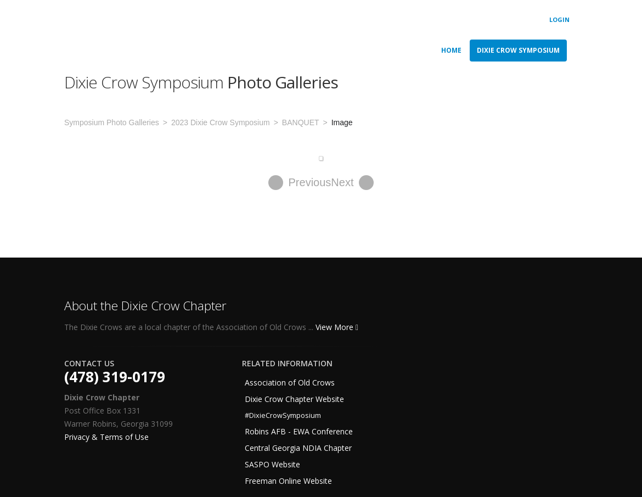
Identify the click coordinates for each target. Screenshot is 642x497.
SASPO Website (272, 464)
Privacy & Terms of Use (106, 437)
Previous (299, 182)
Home (451, 50)
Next (352, 182)
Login (559, 19)
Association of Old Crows (290, 382)
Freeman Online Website (288, 481)
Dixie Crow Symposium (518, 50)
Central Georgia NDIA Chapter (298, 448)
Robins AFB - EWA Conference (299, 431)
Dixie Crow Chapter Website (294, 399)
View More (337, 327)
